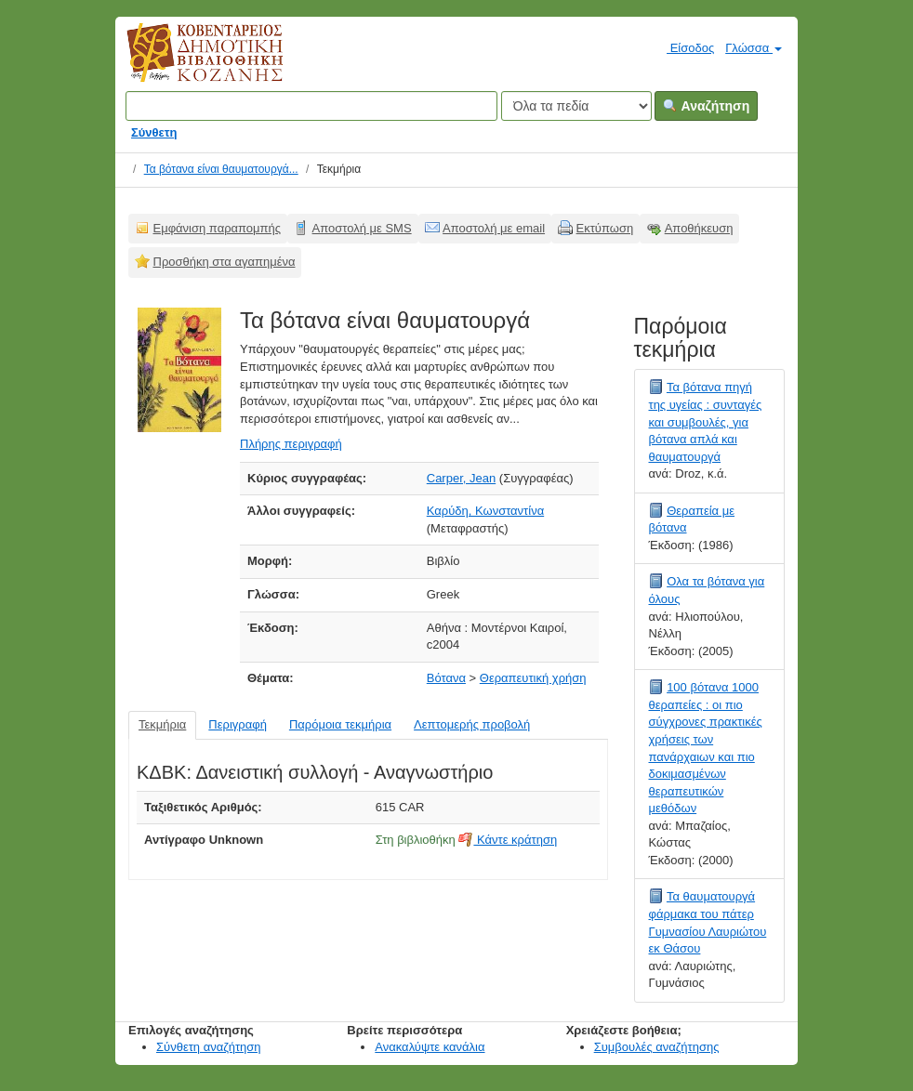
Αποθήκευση (699, 228)
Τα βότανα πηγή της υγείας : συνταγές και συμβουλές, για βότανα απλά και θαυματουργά (705, 421)
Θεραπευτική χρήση (533, 678)
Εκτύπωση (605, 228)
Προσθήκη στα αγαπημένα (224, 262)
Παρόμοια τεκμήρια (340, 724)
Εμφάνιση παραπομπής (217, 228)
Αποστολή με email (494, 228)
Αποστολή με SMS (362, 228)
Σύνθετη (154, 132)
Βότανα (446, 678)
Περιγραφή (237, 724)
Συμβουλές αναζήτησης (657, 1047)
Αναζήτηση (706, 106)
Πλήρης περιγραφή (291, 444)
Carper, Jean (461, 478)
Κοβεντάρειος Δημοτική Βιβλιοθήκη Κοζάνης (187, 63)
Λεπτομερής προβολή (472, 724)
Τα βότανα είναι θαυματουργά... (221, 169)
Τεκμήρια (162, 724)
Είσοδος (683, 47)
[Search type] (576, 106)
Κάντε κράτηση (507, 840)
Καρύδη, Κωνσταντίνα (485, 511)
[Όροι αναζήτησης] (311, 106)
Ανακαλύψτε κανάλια (429, 1047)
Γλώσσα (753, 48)
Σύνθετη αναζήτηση (208, 1047)
